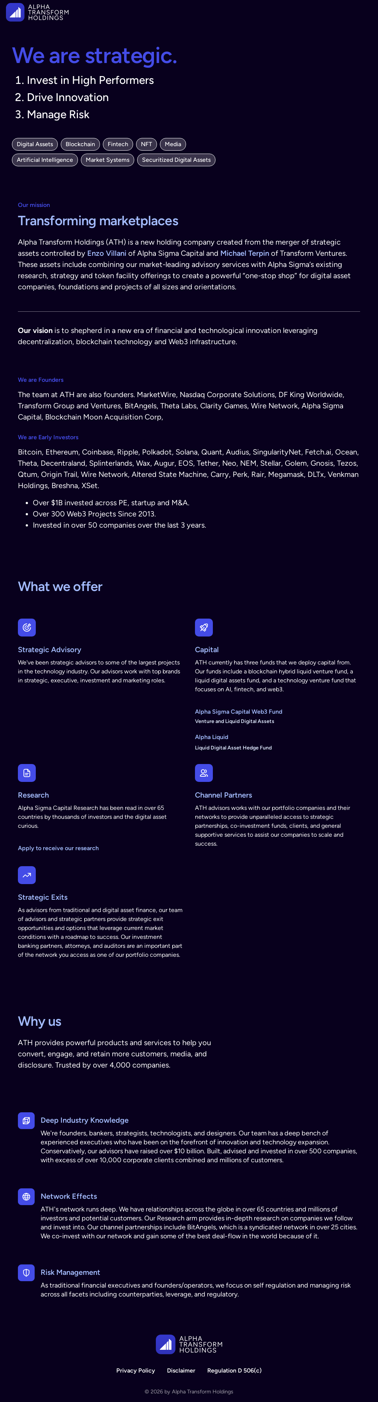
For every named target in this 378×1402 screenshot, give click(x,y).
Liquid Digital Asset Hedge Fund (233, 748)
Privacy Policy (135, 1370)
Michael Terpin (244, 253)
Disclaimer (181, 1370)
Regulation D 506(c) (234, 1370)
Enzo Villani (106, 253)
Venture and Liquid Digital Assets (234, 721)
